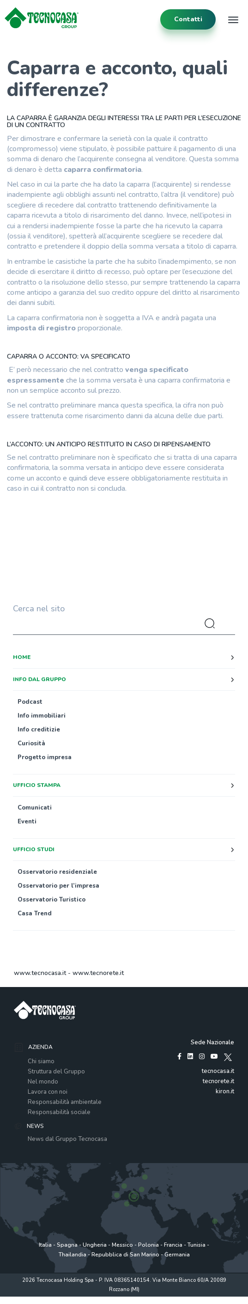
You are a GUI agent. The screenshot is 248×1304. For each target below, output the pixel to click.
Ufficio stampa (36, 785)
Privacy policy (57, 1299)
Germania (177, 1254)
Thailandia (72, 1254)
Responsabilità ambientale (65, 1102)
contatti (188, 19)
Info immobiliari (42, 716)
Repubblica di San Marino (125, 1254)
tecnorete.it (218, 1081)
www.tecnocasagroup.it (179, 1299)
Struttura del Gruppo (56, 1071)
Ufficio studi (33, 849)
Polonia (148, 1245)
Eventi (27, 821)
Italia (45, 1245)
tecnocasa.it (218, 1071)
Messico (122, 1245)
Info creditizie (39, 729)
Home (21, 657)
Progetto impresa (45, 757)
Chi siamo (41, 1061)
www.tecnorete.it (98, 973)
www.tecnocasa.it (40, 973)
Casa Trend (35, 913)
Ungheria (95, 1245)
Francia (173, 1245)
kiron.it (225, 1091)
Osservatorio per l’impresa (58, 886)
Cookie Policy (130, 1299)
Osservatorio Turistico (51, 900)
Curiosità (31, 743)
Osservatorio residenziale (57, 872)
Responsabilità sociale (59, 1112)
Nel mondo (43, 1082)
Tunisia (197, 1245)
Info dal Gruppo (39, 679)
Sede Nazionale (212, 1042)
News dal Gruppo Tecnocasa (67, 1139)
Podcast (30, 702)
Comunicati (35, 808)
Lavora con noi (47, 1092)
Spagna (67, 1245)
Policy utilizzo (94, 1299)
